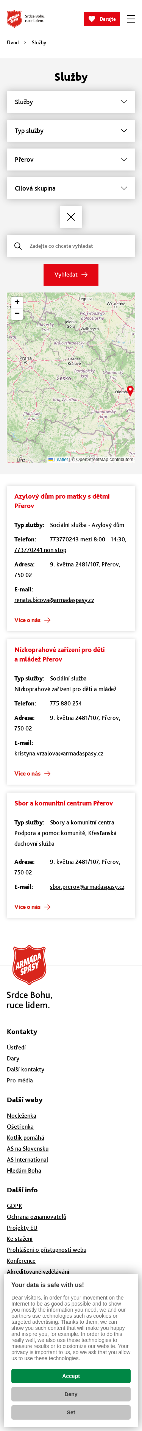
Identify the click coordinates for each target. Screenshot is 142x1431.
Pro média (20, 1080)
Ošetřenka (20, 1126)
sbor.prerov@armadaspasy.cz (87, 886)
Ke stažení (20, 1238)
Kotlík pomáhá (25, 1137)
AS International (27, 1159)
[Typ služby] (71, 131)
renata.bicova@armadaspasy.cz (54, 600)
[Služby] (71, 102)
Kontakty (22, 1031)
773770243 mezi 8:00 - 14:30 (87, 539)
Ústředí (16, 1047)
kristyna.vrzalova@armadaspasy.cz (58, 753)
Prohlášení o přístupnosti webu (46, 1249)
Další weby (25, 1099)
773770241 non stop (40, 550)
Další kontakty (25, 1069)
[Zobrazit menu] (131, 18)
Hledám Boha (24, 1170)
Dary (13, 1058)
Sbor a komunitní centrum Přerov (63, 803)
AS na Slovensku (27, 1148)
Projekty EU (22, 1227)
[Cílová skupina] (71, 188)
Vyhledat (66, 274)
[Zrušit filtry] (71, 217)
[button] (130, 391)
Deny (70, 1394)
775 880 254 (66, 703)
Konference (21, 1260)
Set (71, 1412)
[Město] (71, 159)
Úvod (13, 42)
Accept (71, 1376)
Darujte (108, 19)
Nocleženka (21, 1115)
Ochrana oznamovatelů (36, 1216)
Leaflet (58, 459)
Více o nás (27, 620)
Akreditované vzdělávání (38, 1271)
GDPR (14, 1205)
